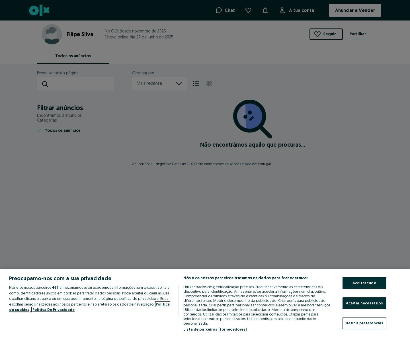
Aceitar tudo (364, 282)
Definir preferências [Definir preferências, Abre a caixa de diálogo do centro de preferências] (365, 323)
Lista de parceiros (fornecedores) (215, 329)
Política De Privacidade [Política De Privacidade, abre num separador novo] (53, 309)
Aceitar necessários (364, 303)
